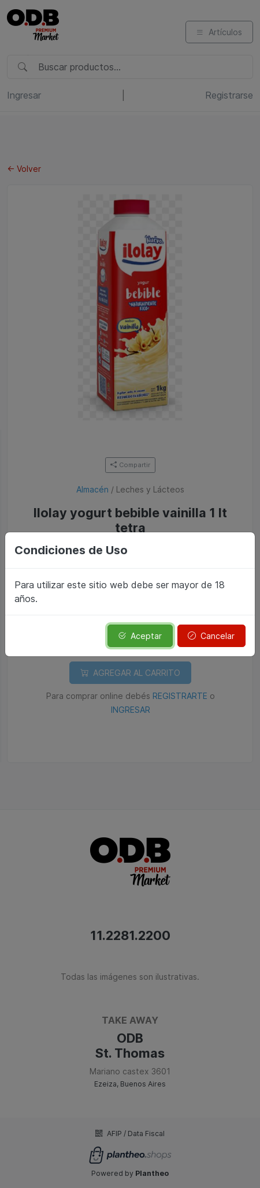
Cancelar (211, 636)
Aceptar (140, 636)
